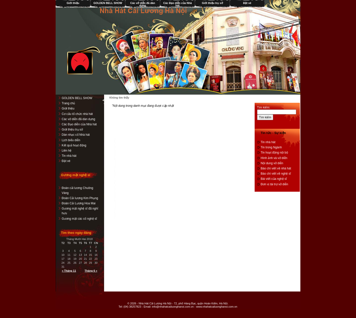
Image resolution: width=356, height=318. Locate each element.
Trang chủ (68, 103)
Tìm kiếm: (263, 107)
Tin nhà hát (69, 156)
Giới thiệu (73, 2)
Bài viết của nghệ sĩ (274, 179)
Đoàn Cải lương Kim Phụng (80, 198)
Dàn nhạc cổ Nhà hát (76, 134)
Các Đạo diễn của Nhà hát (177, 4)
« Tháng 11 (69, 270)
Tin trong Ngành (271, 147)
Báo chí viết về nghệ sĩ (276, 173)
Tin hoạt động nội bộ (274, 152)
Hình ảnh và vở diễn (274, 158)
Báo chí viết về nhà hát (276, 168)
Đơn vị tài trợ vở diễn (274, 184)
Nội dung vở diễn (272, 163)
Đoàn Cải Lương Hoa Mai (79, 203)
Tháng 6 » (91, 270)
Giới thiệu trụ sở (212, 2)
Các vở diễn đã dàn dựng (142, 4)
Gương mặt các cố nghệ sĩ (79, 218)
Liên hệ (67, 150)
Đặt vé (247, 2)
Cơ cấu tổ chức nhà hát (77, 114)
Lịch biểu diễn (71, 140)
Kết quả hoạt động (74, 145)
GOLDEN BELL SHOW (108, 2)
